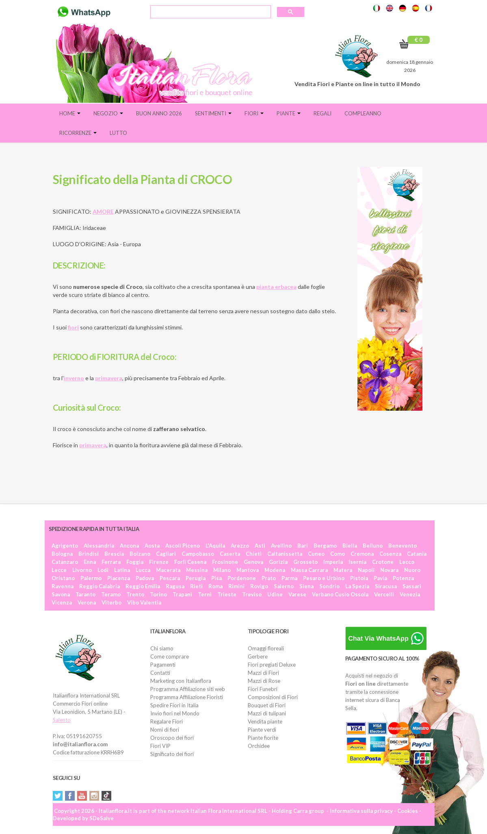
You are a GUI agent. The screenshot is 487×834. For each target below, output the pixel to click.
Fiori (254, 113)
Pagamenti (162, 664)
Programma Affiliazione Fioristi (186, 697)
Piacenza (118, 578)
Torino (158, 594)
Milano (222, 570)
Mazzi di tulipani (267, 713)
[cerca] (209, 13)
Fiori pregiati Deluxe (272, 664)
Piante (289, 113)
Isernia (357, 562)
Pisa (216, 578)
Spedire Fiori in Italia (174, 705)
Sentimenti (213, 113)
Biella (349, 545)
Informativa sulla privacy (361, 811)
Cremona (362, 553)
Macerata (168, 570)
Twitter (58, 796)
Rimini (236, 586)
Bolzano (140, 553)
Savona (61, 594)
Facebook (70, 796)
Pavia (380, 578)
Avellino (281, 545)
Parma (289, 578)
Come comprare (169, 656)
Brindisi (88, 553)
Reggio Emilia (143, 586)
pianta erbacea (276, 286)
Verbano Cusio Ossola (340, 594)
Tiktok (106, 796)
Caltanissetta (284, 553)
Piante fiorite (263, 737)
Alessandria (99, 545)
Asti (260, 545)
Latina (122, 570)
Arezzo (240, 545)
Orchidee (259, 746)
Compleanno (362, 113)
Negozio (108, 113)
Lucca (143, 570)
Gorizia (278, 562)
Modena (274, 570)
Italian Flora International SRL (228, 811)
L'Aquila (215, 545)
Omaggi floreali (266, 648)
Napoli (366, 570)
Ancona (129, 545)
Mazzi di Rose (264, 681)
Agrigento (65, 545)
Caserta (230, 553)
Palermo (91, 578)
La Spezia (357, 586)
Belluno (373, 545)
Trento (135, 594)
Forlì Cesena (190, 562)
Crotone (383, 562)
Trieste (226, 594)
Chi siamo (161, 648)
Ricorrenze (78, 133)
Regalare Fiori (166, 721)
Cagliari (166, 553)
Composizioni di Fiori (273, 697)
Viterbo (111, 602)
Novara (389, 570)
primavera (92, 445)
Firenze (159, 562)
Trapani (182, 594)
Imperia (333, 562)
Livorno (82, 570)
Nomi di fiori (164, 729)
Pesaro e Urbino (323, 578)
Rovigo (259, 586)
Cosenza (390, 553)
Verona (87, 602)
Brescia (114, 553)
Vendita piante (265, 721)
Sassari (412, 586)
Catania (416, 553)
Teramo (111, 594)
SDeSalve (101, 818)
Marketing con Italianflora (180, 681)
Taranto (85, 594)
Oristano (63, 578)
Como (337, 553)
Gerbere (258, 656)
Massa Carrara (309, 570)
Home (69, 113)
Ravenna (63, 586)
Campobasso (198, 553)
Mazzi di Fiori (263, 672)
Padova (145, 578)
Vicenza (62, 602)
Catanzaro (65, 562)
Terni (205, 594)
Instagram (94, 796)
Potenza (403, 578)
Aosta (152, 545)
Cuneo (316, 553)
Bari (302, 545)
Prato (269, 578)
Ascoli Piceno (182, 545)
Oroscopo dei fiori (172, 737)
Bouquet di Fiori (267, 705)
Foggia (134, 562)
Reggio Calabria (99, 586)
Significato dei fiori (172, 754)
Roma (215, 586)
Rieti (196, 586)
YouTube (82, 796)
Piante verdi (262, 729)
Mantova (247, 570)
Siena (306, 586)
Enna (90, 562)
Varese (297, 594)
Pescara (170, 578)
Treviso (252, 594)
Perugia (196, 578)
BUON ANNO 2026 (159, 113)
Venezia (410, 594)
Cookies (407, 811)
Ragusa (175, 586)
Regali (322, 113)
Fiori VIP (160, 746)
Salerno (284, 586)
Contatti (160, 672)
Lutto (118, 133)
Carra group (308, 811)
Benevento (402, 545)
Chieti (254, 553)
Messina (197, 570)
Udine (275, 594)
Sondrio (329, 586)
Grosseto (305, 562)
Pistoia (359, 578)
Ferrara (111, 562)
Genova (253, 562)
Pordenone (241, 578)
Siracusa (386, 586)
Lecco (406, 562)
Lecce (59, 570)
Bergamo (325, 545)
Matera (342, 570)
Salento (62, 720)
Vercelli (384, 594)
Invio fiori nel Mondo (174, 713)
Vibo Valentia (144, 602)
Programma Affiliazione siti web (187, 689)
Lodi (102, 570)
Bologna (62, 553)
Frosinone (225, 562)
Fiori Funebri (262, 689)
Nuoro (412, 570)
